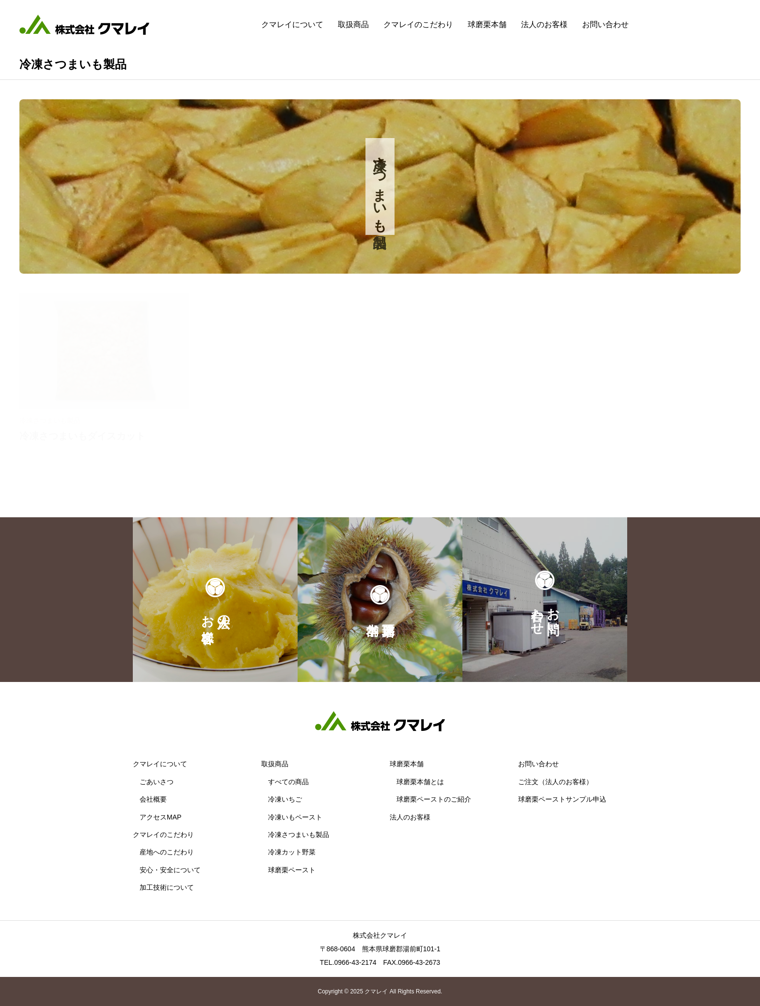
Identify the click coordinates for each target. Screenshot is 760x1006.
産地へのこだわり (167, 852)
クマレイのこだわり (418, 24)
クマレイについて (292, 24)
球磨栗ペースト (292, 870)
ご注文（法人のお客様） (555, 782)
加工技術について (167, 887)
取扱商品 (353, 24)
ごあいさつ (157, 782)
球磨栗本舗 (487, 24)
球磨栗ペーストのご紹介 (433, 799)
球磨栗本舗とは (420, 782)
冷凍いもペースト (295, 817)
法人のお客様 (544, 24)
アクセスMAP (160, 817)
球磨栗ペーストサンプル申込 (562, 799)
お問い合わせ (605, 24)
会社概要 (153, 799)
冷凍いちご (285, 799)
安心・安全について (170, 870)
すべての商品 (288, 782)
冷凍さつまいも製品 (298, 834)
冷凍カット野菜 (292, 852)
